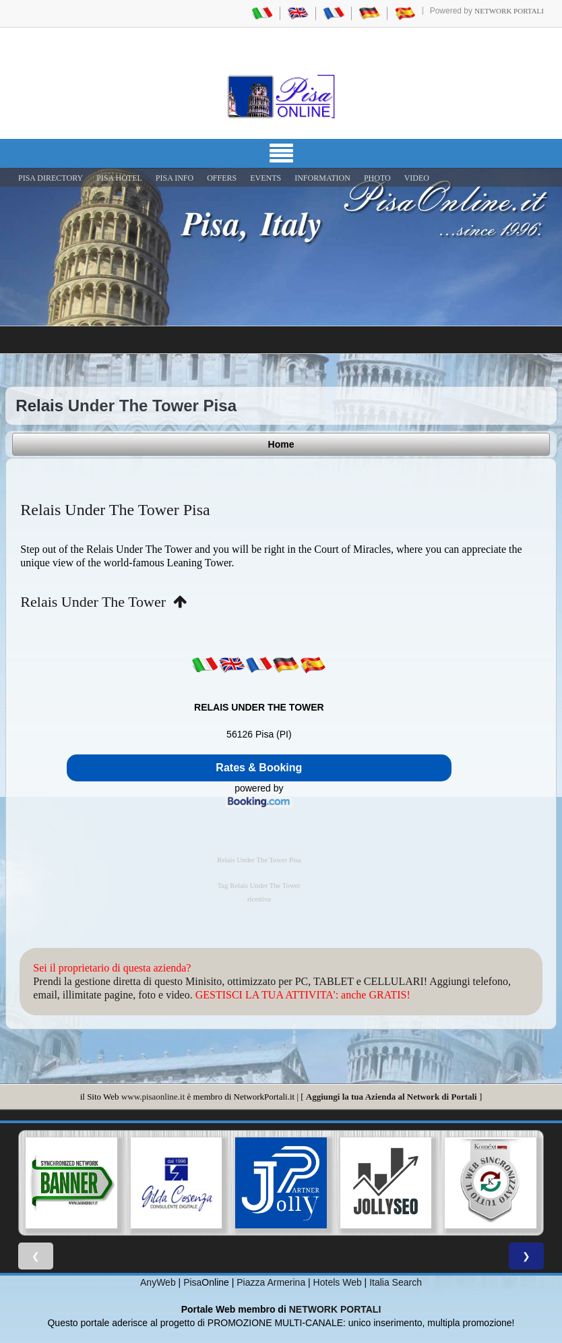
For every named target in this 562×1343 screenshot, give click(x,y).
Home (281, 444)
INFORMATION (322, 178)
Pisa (192, 1282)
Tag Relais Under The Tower (259, 885)
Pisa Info (174, 178)
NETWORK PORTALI (335, 1309)
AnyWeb (158, 1282)
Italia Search (395, 1282)
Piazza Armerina (271, 1282)
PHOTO (377, 178)
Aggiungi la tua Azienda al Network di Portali (391, 1097)
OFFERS (222, 178)
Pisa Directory (50, 178)
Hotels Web (337, 1282)
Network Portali (509, 11)
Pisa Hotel (119, 178)
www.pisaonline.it (153, 1097)
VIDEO (416, 178)
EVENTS (265, 178)
